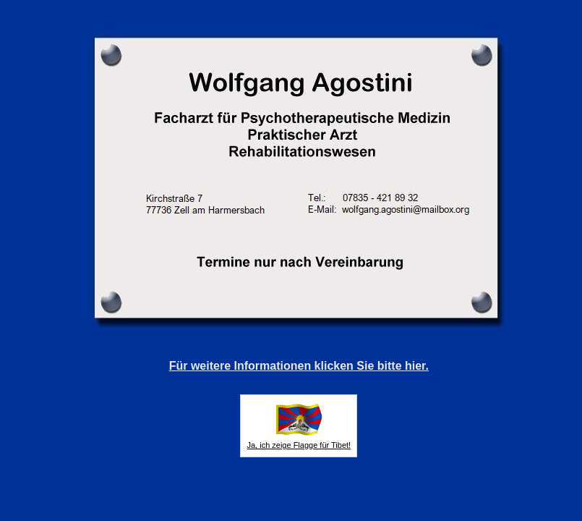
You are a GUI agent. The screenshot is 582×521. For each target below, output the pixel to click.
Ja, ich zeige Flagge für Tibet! (299, 445)
